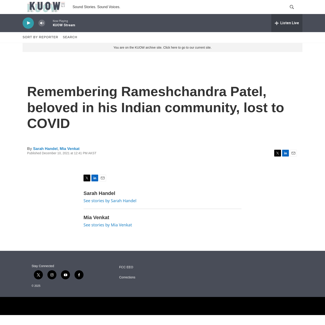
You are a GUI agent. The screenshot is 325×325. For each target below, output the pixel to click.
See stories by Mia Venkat (108, 234)
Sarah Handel (45, 158)
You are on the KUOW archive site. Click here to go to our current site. (162, 57)
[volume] (42, 33)
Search (70, 47)
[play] (28, 33)
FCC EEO (126, 277)
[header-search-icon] (295, 12)
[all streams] (286, 33)
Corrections (127, 287)
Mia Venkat (70, 158)
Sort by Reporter (40, 47)
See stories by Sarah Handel (110, 210)
